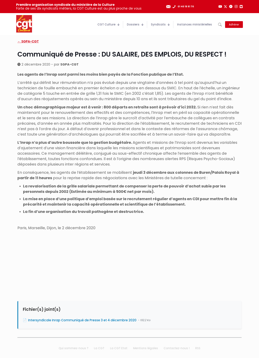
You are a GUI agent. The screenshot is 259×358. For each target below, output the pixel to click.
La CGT (99, 348)
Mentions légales (145, 348)
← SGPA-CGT (28, 41)
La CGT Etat (118, 348)
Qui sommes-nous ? (73, 348)
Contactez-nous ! (177, 348)
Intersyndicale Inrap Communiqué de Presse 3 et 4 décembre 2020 (82, 320)
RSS (197, 348)
